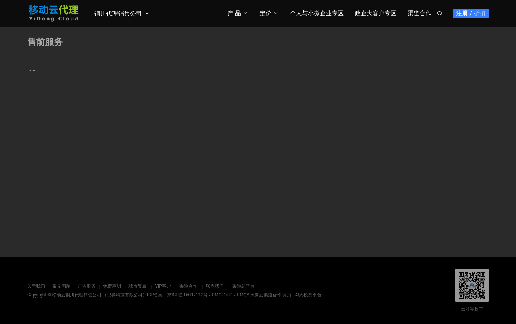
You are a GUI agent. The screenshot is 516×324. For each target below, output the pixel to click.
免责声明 (112, 286)
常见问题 (61, 286)
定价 (265, 13)
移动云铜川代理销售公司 (76, 295)
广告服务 (87, 286)
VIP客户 (163, 286)
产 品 (234, 13)
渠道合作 (419, 13)
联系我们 (214, 286)
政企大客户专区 (375, 13)
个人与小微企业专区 (317, 13)
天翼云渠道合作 (265, 295)
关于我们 (36, 286)
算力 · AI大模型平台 (302, 295)
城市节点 (137, 286)
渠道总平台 (243, 286)
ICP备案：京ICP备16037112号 (177, 295)
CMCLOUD (222, 295)
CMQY (243, 295)
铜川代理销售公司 (118, 13)
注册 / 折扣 (470, 13)
